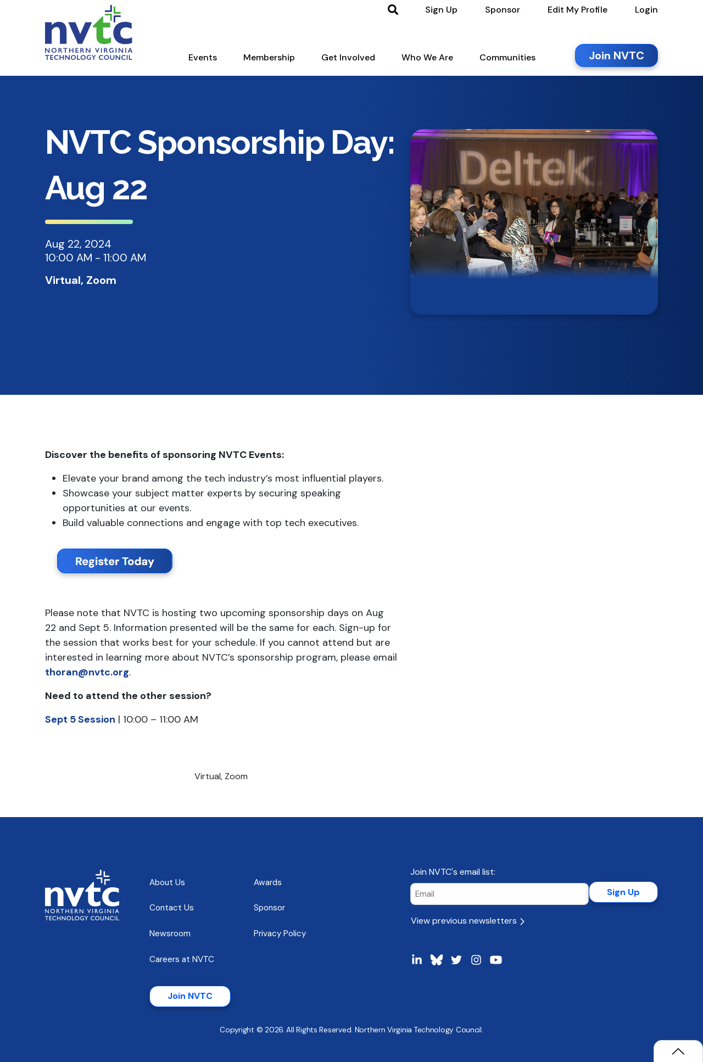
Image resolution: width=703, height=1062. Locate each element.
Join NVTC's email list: (452, 871)
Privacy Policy (280, 933)
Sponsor (269, 907)
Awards (268, 882)
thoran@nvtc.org (87, 672)
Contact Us (171, 907)
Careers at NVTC (181, 959)
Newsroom (170, 933)
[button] (202, 60)
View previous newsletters (468, 920)
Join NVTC (190, 996)
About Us (167, 882)
